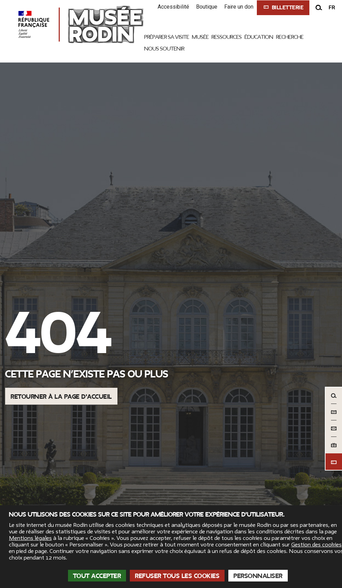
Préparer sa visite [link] (166, 37)
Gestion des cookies (316, 544)
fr (332, 7)
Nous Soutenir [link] (164, 49)
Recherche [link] (290, 37)
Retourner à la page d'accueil (61, 396)
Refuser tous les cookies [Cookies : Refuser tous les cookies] (177, 576)
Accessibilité (173, 6)
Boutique (206, 6)
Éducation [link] (258, 37)
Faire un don (238, 6)
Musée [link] (200, 37)
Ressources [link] (227, 37)
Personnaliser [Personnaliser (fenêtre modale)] (258, 576)
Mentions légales (30, 538)
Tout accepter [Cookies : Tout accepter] (97, 576)
